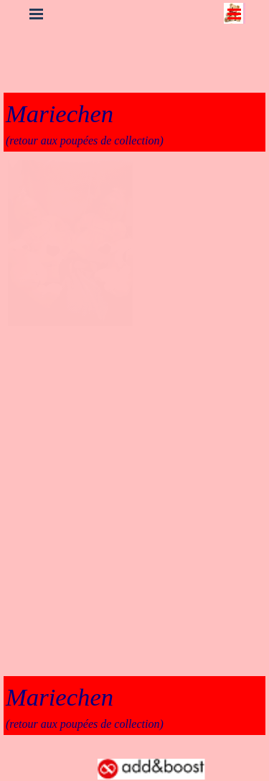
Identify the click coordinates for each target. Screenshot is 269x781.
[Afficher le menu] (234, 13)
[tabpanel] (134, 122)
